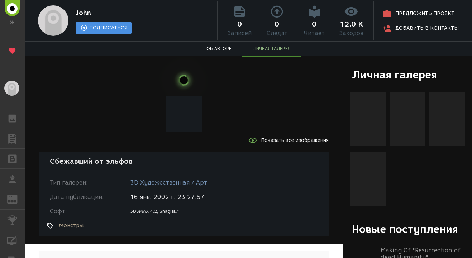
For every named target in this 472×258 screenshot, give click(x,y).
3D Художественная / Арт (168, 182)
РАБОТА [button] (16, 179)
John (83, 13)
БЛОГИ (16, 158)
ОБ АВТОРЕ (219, 48)
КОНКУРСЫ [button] (16, 220)
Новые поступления (405, 229)
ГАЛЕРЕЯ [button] (16, 118)
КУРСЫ (16, 239)
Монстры (71, 225)
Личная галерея (394, 74)
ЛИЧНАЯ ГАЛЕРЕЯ (272, 48)
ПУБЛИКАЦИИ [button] (16, 138)
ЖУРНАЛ (16, 198)
